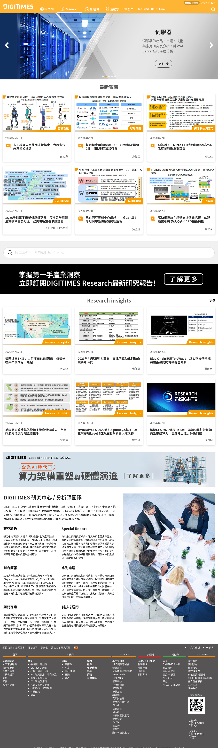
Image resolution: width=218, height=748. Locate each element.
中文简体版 (194, 647)
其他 (165, 681)
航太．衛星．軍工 (40, 678)
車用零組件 (118, 661)
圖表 (32, 695)
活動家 (112, 9)
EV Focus (117, 678)
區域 (64, 661)
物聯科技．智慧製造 (41, 688)
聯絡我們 (193, 688)
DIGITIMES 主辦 (171, 664)
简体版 (195, 2)
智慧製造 (117, 688)
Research (69, 9)
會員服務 (193, 667)
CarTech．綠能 (38, 667)
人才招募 (193, 684)
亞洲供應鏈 (118, 684)
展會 (5, 678)
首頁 (15, 654)
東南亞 (68, 664)
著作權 (44, 647)
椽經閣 (92, 9)
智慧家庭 (117, 691)
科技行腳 (142, 667)
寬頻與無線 (118, 698)
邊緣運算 (117, 667)
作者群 (141, 671)
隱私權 (54, 647)
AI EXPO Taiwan (171, 684)
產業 (30, 661)
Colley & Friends (146, 661)
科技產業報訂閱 (196, 674)
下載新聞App (195, 695)
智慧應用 (167, 667)
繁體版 (188, 2)
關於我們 (7, 647)
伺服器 (116, 712)
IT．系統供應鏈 (38, 681)
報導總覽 (92, 667)
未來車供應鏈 (10, 664)
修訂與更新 (8, 684)
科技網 (47, 9)
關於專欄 (142, 674)
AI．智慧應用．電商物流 (43, 674)
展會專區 (92, 678)
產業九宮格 (8, 671)
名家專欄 (142, 664)
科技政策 (35, 691)
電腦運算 (117, 708)
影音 (127, 9)
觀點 (89, 664)
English (209, 647)
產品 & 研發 (169, 674)
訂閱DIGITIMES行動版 (200, 678)
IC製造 (116, 729)
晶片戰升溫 (8, 661)
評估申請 (205, 2)
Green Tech (118, 674)
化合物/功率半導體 (122, 671)
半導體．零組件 (38, 664)
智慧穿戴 (117, 719)
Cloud (115, 705)
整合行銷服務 (195, 681)
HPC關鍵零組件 (120, 664)
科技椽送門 (8, 674)
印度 (67, 667)
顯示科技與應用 (120, 732)
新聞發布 (20, 647)
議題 (89, 661)
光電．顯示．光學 (40, 684)
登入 (213, 2)
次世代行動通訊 (120, 702)
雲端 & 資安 (169, 671)
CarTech (116, 722)
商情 (89, 674)
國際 (67, 674)
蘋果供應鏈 (8, 667)
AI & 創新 (168, 678)
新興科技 (117, 681)
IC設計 (116, 725)
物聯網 (116, 695)
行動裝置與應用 (120, 715)
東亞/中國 (70, 671)
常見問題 (66, 647)
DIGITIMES (202, 654)
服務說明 (32, 647)
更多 (163, 61)
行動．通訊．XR (39, 671)
